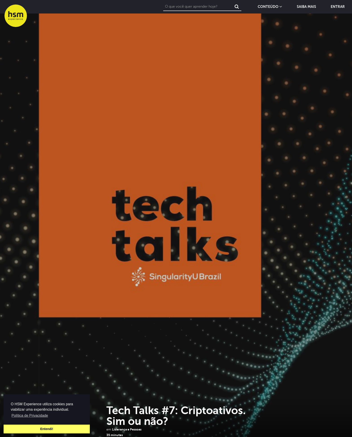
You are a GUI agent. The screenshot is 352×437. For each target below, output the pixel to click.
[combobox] (197, 6)
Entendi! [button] (46, 429)
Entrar (338, 7)
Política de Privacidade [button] (29, 415)
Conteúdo (270, 6)
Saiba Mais (306, 7)
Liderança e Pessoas (126, 429)
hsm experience (15, 15)
